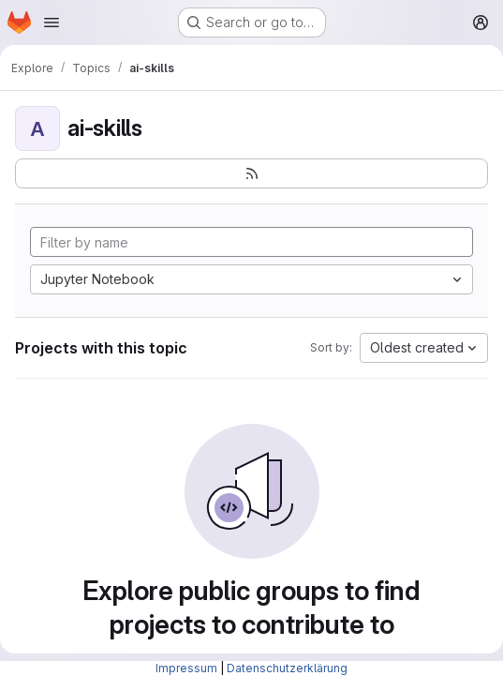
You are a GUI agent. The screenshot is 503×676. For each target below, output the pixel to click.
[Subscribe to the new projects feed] (251, 173)
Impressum (186, 668)
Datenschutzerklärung (287, 668)
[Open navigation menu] (52, 23)
